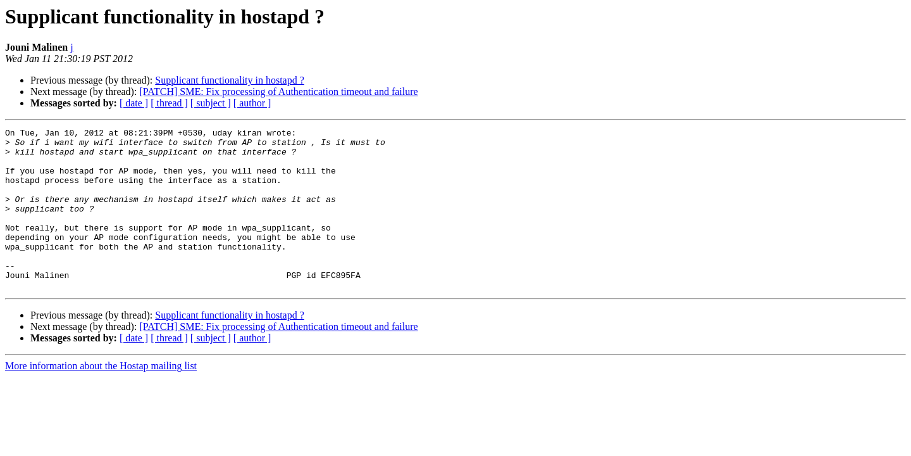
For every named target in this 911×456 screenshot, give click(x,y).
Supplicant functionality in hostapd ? (229, 80)
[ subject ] (210, 103)
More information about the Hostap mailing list (101, 398)
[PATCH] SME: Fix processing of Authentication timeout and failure (278, 91)
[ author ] (252, 103)
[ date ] (134, 103)
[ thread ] (169, 103)
